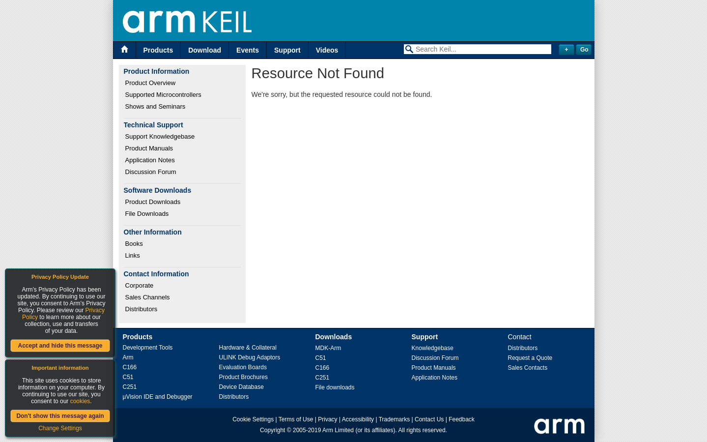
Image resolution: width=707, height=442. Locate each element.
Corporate (139, 285)
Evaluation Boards (243, 367)
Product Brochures (243, 377)
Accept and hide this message (60, 345)
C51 (128, 377)
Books (134, 243)
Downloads (333, 337)
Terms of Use (296, 419)
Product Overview (150, 83)
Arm (128, 357)
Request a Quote (530, 357)
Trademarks (394, 419)
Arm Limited (338, 430)
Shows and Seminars (155, 106)
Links (132, 255)
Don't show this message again (60, 416)
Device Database (241, 386)
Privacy (327, 419)
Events (247, 50)
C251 (130, 386)
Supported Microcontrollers (163, 94)
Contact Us (429, 419)
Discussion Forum (150, 172)
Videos (327, 50)
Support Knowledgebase (160, 136)
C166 (130, 367)
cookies (80, 401)
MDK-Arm (328, 348)
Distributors (141, 309)
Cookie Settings (253, 419)
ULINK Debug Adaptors (250, 357)
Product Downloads (153, 202)
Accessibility (358, 419)
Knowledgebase (432, 348)
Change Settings (60, 428)
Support (287, 50)
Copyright (272, 430)
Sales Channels (147, 297)
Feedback (462, 419)
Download (204, 50)
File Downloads (147, 213)
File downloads (335, 387)
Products (158, 50)
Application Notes (150, 160)
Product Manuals (149, 148)
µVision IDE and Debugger (158, 396)
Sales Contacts (528, 367)
